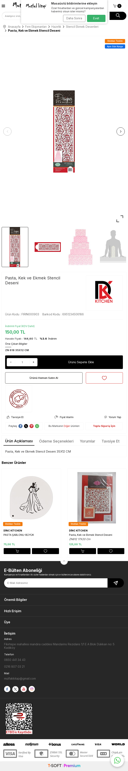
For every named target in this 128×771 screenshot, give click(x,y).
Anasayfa (11, 26)
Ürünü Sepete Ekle (81, 362)
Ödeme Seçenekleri (56, 441)
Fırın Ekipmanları (36, 26)
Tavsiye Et (15, 417)
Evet (96, 18)
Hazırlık (56, 26)
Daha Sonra (74, 18)
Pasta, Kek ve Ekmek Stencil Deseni (90, 534)
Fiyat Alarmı (64, 417)
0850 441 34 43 (14, 660)
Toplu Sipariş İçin (104, 426)
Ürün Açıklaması (19, 441)
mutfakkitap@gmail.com (20, 678)
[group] (64, 132)
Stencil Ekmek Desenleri (82, 26)
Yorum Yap (112, 417)
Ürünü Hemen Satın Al (43, 377)
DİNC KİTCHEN (12, 530)
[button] (7, 131)
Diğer (67, 426)
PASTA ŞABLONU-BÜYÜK (18, 534)
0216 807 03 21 (14, 666)
